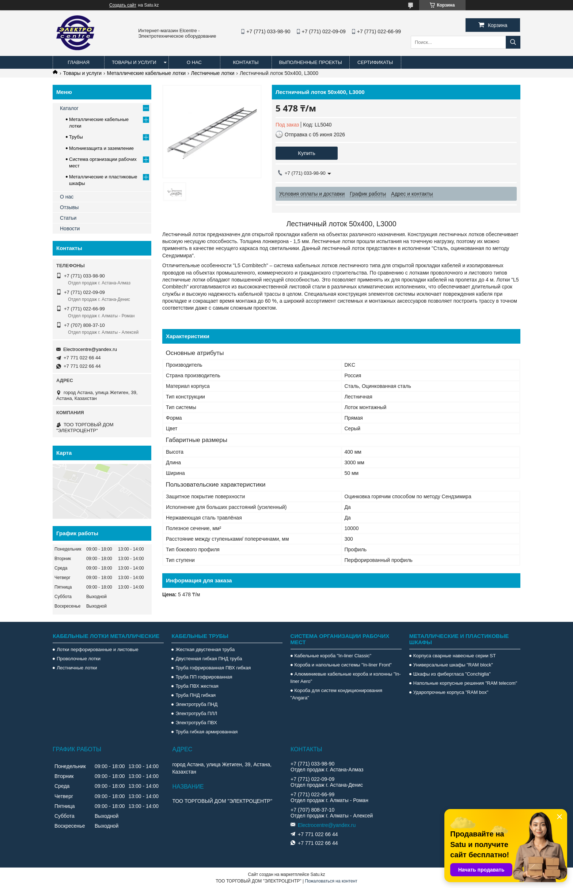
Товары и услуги (134, 62)
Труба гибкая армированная (206, 731)
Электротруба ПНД (196, 704)
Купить (306, 153)
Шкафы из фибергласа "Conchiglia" (452, 674)
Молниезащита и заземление (101, 148)
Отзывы (69, 207)
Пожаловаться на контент (331, 881)
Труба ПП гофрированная (203, 677)
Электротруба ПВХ (196, 722)
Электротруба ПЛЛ (196, 713)
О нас (194, 62)
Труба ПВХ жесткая (196, 686)
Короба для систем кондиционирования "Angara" (336, 694)
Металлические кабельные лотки (146, 73)
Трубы (76, 137)
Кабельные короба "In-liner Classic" (333, 655)
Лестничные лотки (213, 73)
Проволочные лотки (78, 658)
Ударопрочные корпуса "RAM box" (451, 692)
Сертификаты (375, 62)
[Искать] (513, 42)
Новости (70, 228)
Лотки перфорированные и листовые (97, 649)
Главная (79, 62)
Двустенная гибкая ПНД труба (208, 658)
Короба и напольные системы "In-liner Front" (343, 665)
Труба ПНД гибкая (195, 695)
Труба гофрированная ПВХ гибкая (213, 667)
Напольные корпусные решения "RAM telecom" (465, 683)
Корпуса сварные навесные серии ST (454, 655)
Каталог (69, 108)
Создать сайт (122, 5)
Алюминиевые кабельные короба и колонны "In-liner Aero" (346, 677)
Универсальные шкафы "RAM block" (453, 665)
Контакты (245, 62)
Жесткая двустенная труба (205, 649)
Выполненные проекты (310, 62)
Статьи (68, 218)
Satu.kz (317, 874)
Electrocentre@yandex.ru (90, 349)
